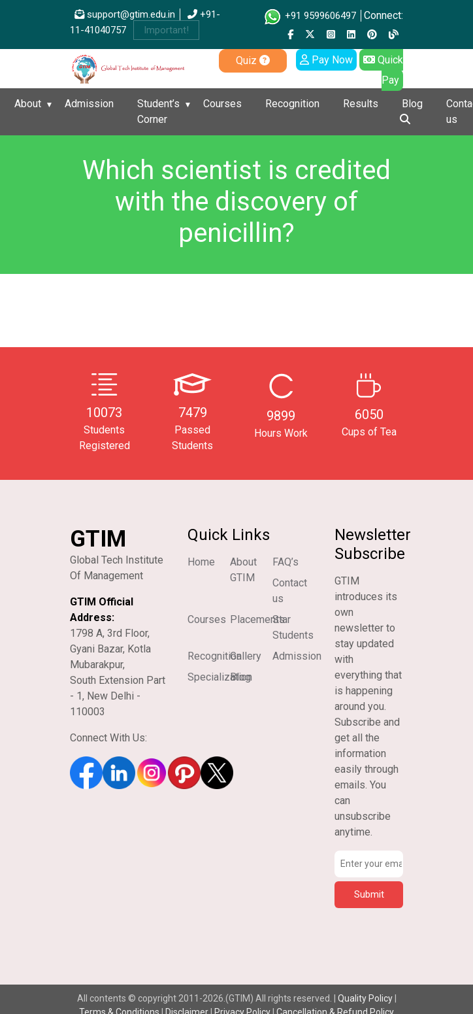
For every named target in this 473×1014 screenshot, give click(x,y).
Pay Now (326, 60)
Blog (412, 103)
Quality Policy (366, 998)
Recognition (292, 103)
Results (360, 103)
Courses (222, 103)
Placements (257, 619)
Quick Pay (383, 70)
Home (201, 562)
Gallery (245, 656)
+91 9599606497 (309, 16)
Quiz (253, 60)
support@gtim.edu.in (124, 14)
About (27, 103)
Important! (166, 30)
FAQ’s (285, 562)
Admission (89, 103)
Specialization (220, 677)
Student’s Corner (158, 111)
